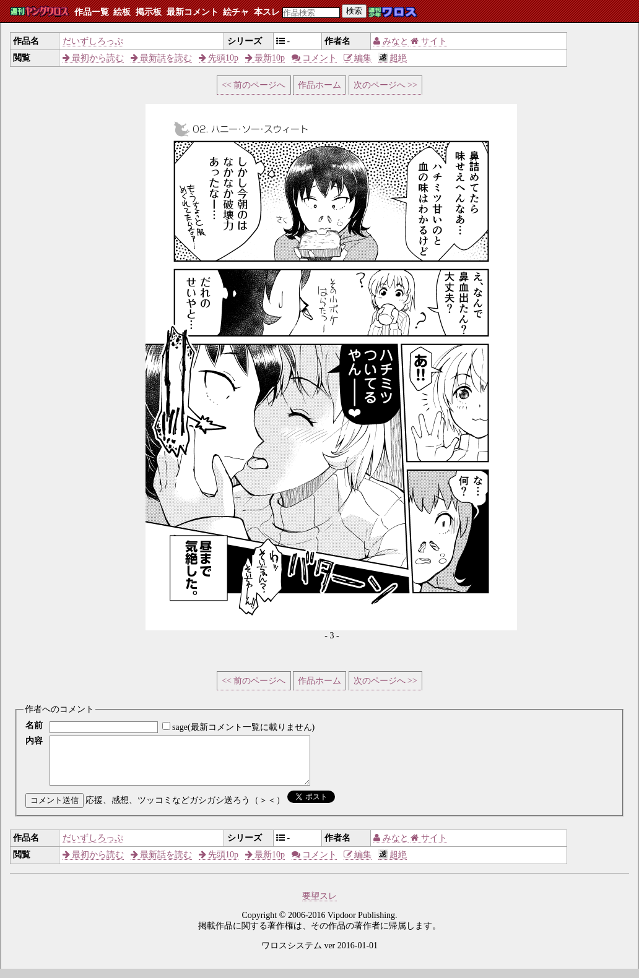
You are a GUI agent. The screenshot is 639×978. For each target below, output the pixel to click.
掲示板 (149, 12)
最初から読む (93, 57)
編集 (358, 57)
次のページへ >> (385, 85)
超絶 (392, 57)
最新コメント (193, 12)
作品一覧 (91, 12)
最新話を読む (162, 57)
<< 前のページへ (253, 85)
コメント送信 (54, 809)
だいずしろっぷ (93, 41)
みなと (391, 41)
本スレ (267, 12)
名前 (34, 725)
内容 (34, 740)
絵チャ (236, 12)
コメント (314, 57)
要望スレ (319, 905)
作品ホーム (319, 85)
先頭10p (219, 57)
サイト (429, 41)
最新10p (265, 57)
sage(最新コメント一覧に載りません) (243, 727)
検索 (354, 10)
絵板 (122, 12)
